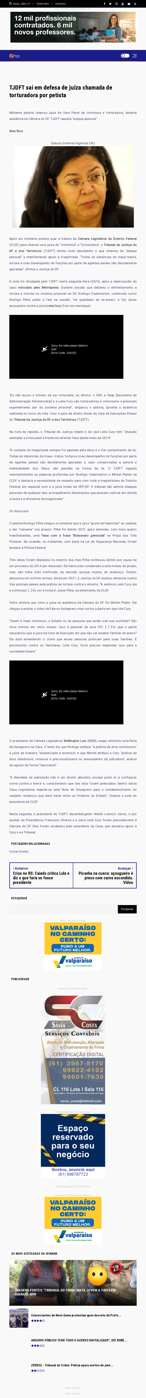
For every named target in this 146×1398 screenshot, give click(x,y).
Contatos (60, 3)
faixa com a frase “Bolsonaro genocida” (73, 535)
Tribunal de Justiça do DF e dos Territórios (45, 419)
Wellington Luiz (75, 741)
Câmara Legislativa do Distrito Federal (107, 239)
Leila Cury (54, 306)
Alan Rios (16, 131)
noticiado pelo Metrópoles (38, 287)
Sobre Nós (43, 3)
